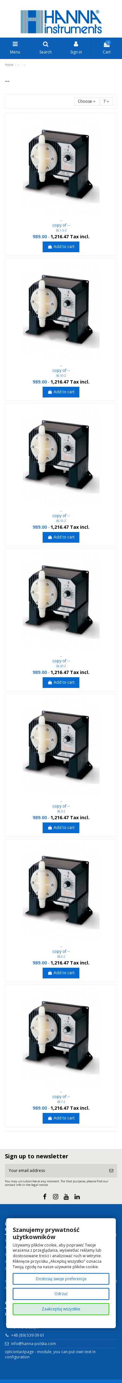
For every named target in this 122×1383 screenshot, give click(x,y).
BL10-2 (61, 375)
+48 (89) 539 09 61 (28, 1335)
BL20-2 (61, 666)
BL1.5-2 (61, 230)
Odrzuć (61, 1293)
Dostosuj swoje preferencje (61, 1278)
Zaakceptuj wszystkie (61, 1309)
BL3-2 (61, 811)
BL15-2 (61, 521)
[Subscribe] (111, 1170)
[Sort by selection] (87, 102)
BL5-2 (61, 956)
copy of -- (61, 225)
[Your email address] (55, 1170)
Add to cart (60, 246)
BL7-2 (61, 1102)
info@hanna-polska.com (33, 1343)
